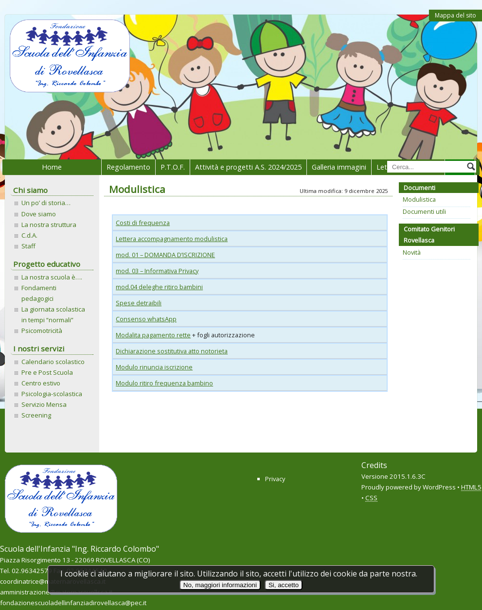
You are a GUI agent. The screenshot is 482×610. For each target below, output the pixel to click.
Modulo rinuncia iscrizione (154, 367)
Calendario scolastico (53, 361)
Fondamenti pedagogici (38, 293)
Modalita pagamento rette (153, 335)
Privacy (275, 478)
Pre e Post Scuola (47, 372)
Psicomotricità (41, 330)
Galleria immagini (339, 167)
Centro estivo (40, 383)
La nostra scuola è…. (51, 277)
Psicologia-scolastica (51, 393)
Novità (412, 252)
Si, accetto (283, 585)
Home (52, 167)
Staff (28, 246)
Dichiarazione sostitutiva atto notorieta (172, 351)
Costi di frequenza (143, 222)
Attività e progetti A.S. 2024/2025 (248, 167)
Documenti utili (424, 211)
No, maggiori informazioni (220, 585)
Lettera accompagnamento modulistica (172, 238)
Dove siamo (38, 213)
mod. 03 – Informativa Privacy (157, 270)
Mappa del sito (455, 15)
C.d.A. (29, 235)
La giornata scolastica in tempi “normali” (53, 314)
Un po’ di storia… (46, 202)
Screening (36, 415)
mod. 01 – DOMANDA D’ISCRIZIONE (165, 254)
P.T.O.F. (173, 167)
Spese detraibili (138, 302)
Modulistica (419, 199)
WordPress (439, 487)
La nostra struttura (48, 224)
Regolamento (128, 167)
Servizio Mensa (44, 404)
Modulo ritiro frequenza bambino (164, 383)
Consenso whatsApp (146, 318)
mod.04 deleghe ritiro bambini (159, 286)
